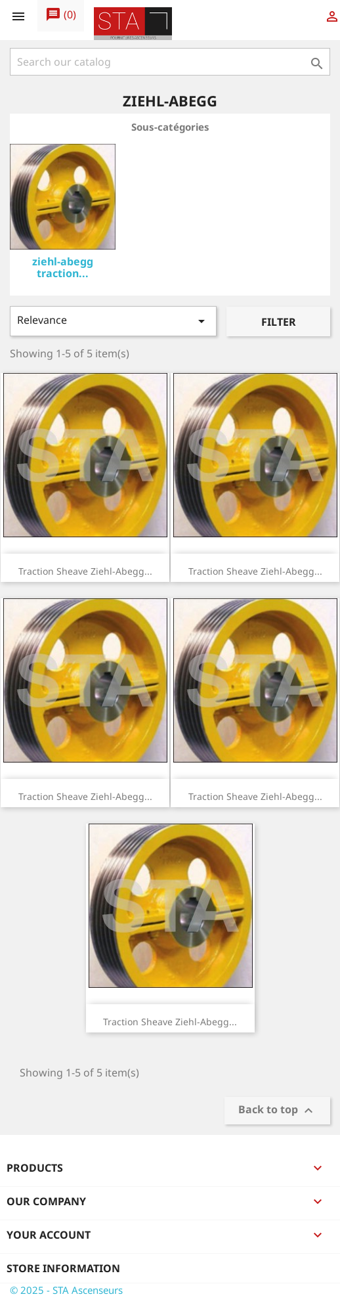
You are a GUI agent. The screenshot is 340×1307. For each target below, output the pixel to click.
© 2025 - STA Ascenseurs (66, 1289)
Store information (63, 1268)
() (60, 15)
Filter (278, 322)
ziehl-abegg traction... (62, 267)
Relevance (113, 321)
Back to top (277, 1111)
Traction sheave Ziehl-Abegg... (85, 571)
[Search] (170, 62)
